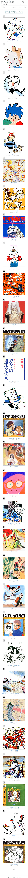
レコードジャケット (17, 808)
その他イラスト (16, 695)
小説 (16, 354)
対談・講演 (12, 865)
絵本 (8, 7)
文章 (19, 7)
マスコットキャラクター (17, 41)
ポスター (16, 240)
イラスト (14, 7)
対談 (17, 865)
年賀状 (16, 212)
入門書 (15, 439)
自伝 (16, 496)
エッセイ (15, 382)
